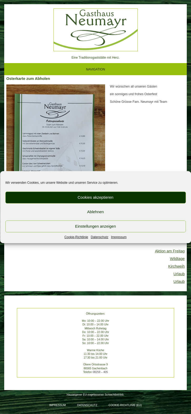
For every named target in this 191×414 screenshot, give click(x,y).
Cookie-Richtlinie (76, 237)
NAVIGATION (95, 69)
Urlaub (179, 274)
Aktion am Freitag (170, 251)
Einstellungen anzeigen (95, 226)
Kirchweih (176, 266)
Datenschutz (100, 237)
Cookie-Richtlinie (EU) (125, 405)
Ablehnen (95, 211)
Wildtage (177, 259)
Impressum (118, 237)
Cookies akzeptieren (96, 197)
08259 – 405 (100, 372)
